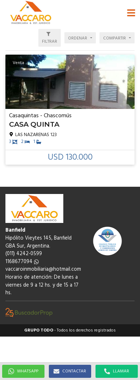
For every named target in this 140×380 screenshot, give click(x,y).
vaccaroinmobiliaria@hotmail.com (43, 269)
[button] (131, 12)
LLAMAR (116, 371)
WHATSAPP (23, 371)
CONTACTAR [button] (70, 371)
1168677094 (22, 262)
